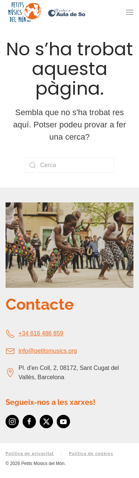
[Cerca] (69, 165)
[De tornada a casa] (24, 12)
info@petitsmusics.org (48, 351)
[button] (129, 12)
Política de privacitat (30, 453)
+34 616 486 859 (41, 333)
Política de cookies (91, 453)
